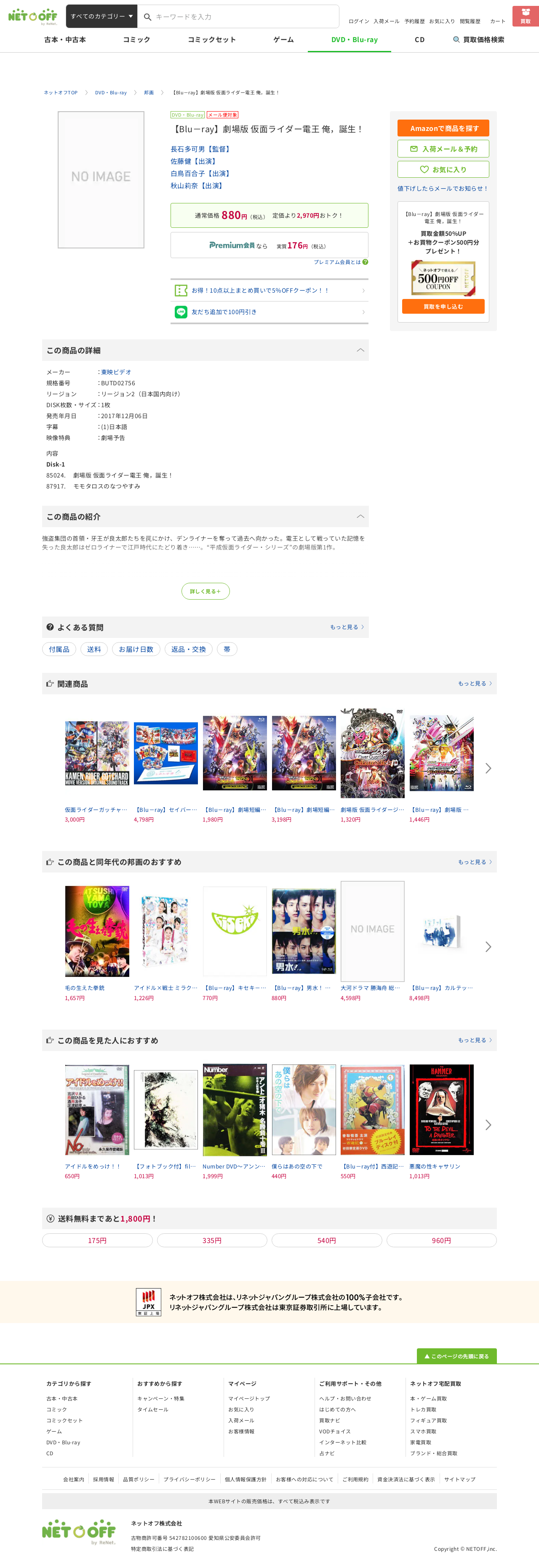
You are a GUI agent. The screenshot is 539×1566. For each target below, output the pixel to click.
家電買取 (420, 1442)
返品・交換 (188, 649)
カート (498, 20)
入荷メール (387, 20)
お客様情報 (241, 1431)
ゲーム (283, 39)
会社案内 (73, 1479)
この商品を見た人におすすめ (275, 1040)
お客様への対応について (305, 1479)
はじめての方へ (337, 1409)
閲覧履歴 (470, 20)
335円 (212, 1240)
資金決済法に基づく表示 (406, 1479)
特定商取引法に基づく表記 (162, 1548)
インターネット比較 (342, 1442)
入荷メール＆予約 (450, 149)
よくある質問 (211, 627)
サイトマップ (460, 1479)
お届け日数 (136, 649)
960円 (441, 1240)
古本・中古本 (65, 39)
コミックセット (212, 39)
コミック (137, 39)
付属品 (59, 649)
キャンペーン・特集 (160, 1398)
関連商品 (275, 683)
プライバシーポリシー (189, 1479)
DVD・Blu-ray (354, 39)
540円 (327, 1240)
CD (419, 39)
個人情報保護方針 (246, 1479)
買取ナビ (329, 1420)
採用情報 (103, 1479)
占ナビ (327, 1453)
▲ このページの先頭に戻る (456, 1356)
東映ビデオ (116, 372)
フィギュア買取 (428, 1420)
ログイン (359, 20)
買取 (525, 20)
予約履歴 (414, 20)
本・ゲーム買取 (428, 1398)
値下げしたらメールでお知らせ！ (443, 188)
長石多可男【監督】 (202, 149)
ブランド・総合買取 (433, 1453)
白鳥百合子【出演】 (202, 173)
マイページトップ (249, 1398)
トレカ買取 (423, 1409)
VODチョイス (335, 1431)
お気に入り (442, 20)
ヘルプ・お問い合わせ (345, 1398)
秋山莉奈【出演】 (198, 185)
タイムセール (153, 1409)
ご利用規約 (355, 1479)
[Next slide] (488, 768)
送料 (94, 649)
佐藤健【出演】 (195, 161)
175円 (97, 1240)
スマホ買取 (423, 1431)
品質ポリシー (139, 1479)
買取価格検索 (479, 39)
